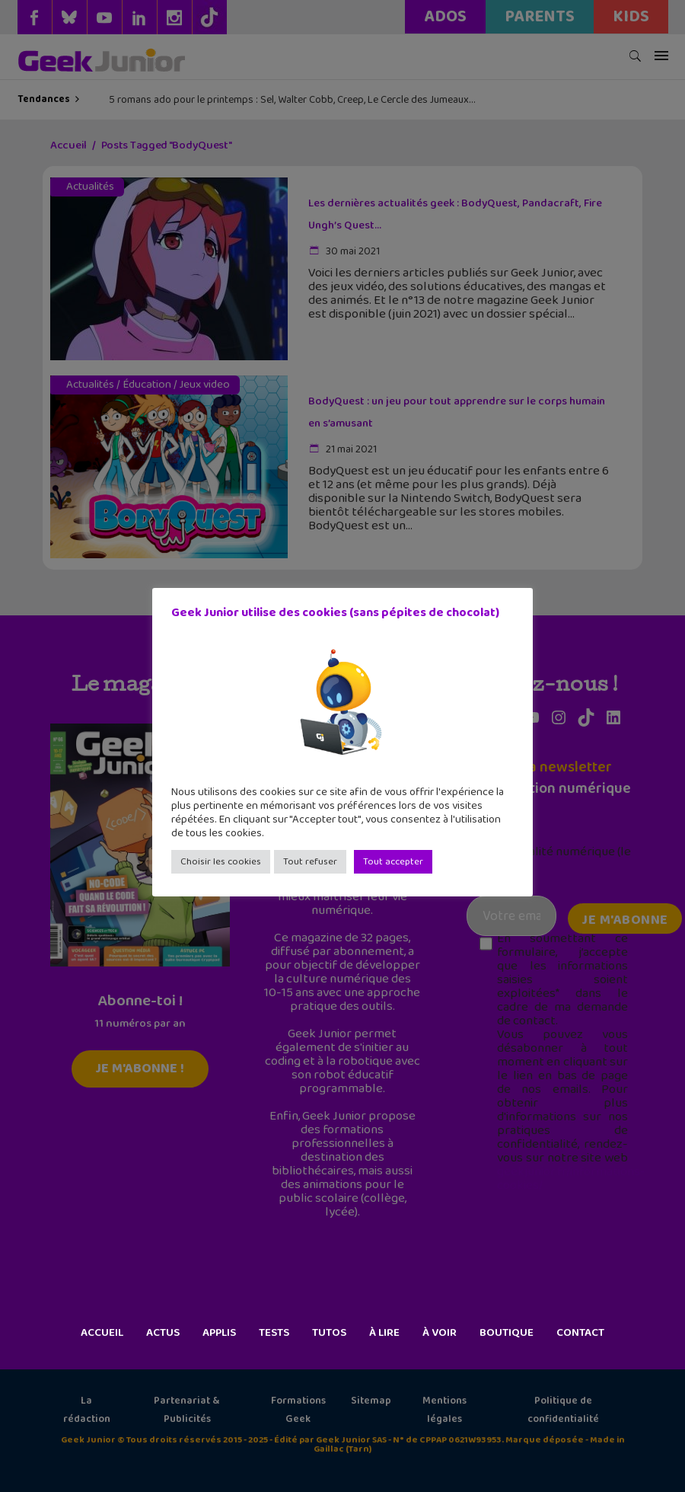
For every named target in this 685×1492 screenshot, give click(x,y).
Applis (219, 1333)
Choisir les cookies (220, 862)
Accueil (102, 1333)
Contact (580, 1333)
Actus (163, 1333)
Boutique (507, 1333)
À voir (439, 1333)
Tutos (329, 1333)
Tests (274, 1333)
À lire (384, 1333)
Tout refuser (310, 862)
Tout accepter (393, 862)
